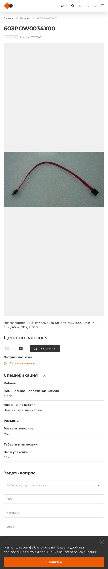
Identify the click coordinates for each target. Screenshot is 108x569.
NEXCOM (10, 37)
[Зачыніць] (102, 542)
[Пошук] (72, 6)
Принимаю (54, 562)
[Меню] (102, 5)
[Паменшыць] (7, 333)
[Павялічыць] (21, 333)
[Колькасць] (14, 333)
